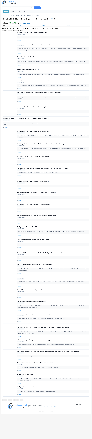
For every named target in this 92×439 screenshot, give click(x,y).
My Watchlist (75, 7)
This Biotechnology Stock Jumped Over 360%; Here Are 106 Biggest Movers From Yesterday (41, 360)
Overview (12, 15)
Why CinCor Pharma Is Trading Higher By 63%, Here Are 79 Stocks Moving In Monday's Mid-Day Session (44, 347)
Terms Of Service (54, 431)
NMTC (52, 19)
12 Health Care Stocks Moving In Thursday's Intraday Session (33, 191)
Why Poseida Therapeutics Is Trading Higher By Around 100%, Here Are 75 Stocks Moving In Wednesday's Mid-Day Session (48, 372)
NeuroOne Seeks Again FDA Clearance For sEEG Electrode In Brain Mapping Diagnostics (26, 124)
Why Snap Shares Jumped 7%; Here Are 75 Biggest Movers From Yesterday (36, 203)
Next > (21, 30)
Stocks (12, 11)
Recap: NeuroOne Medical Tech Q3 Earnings (29, 58)
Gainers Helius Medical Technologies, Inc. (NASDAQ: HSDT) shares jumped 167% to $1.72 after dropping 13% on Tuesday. (43, 377)
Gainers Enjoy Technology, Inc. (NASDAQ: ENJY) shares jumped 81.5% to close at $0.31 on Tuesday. (38, 389)
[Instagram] (83, 431)
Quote (20, 25)
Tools (24, 11)
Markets (6, 11)
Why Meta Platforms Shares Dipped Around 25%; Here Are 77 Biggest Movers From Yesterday (41, 45)
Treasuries (37, 15)
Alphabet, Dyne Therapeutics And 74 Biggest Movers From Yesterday (35, 385)
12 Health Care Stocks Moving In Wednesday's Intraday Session (33, 164)
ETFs (19, 11)
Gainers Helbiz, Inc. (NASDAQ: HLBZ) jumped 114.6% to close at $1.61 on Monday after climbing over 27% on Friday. (42, 337)
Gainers (19, 208)
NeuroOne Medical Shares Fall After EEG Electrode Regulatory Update (35, 112)
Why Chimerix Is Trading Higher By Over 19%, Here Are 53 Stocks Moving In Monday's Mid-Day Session (43, 293)
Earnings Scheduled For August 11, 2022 (28, 72)
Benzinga (20, 40)
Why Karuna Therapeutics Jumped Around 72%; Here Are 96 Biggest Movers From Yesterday (41, 332)
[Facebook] (77, 431)
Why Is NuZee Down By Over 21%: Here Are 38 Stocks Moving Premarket (36, 280)
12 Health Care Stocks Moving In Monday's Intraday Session (32, 32)
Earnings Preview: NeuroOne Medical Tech (28, 240)
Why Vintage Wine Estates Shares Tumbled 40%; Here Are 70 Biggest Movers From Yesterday (41, 151)
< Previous (5, 30)
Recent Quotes (64, 7)
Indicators (85, 7)
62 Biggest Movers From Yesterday (26, 410)
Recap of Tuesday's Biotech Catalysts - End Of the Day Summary (34, 253)
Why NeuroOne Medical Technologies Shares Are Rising (31, 319)
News (17, 15)
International (30, 15)
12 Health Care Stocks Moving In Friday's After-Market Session (33, 307)
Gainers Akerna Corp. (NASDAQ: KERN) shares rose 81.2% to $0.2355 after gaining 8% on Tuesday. (38, 181)
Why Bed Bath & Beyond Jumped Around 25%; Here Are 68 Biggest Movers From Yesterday (40, 268)
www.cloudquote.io (50, 428)
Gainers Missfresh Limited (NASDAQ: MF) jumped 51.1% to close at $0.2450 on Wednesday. (37, 415)
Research (68, 25)
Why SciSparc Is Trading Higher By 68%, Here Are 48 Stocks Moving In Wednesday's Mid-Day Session (43, 177)
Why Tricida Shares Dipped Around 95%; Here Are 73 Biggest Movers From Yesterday (39, 96)
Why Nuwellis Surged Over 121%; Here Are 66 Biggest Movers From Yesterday (37, 227)
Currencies (23, 15)
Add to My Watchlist (26, 23)
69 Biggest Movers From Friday (25, 397)
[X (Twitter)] (74, 431)
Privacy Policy (47, 431)
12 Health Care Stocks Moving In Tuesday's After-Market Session (34, 84)
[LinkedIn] (80, 431)
